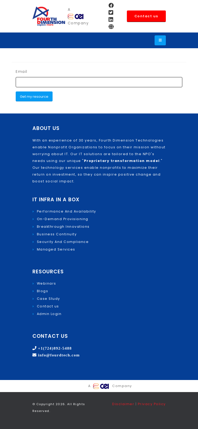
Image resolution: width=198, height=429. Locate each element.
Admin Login (49, 314)
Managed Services (56, 249)
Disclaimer (123, 404)
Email (21, 71)
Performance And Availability (66, 211)
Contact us (146, 16)
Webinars (46, 283)
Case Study (48, 298)
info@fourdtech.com (58, 355)
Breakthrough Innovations (63, 226)
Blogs (42, 291)
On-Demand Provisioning (62, 219)
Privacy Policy (152, 404)
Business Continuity (57, 234)
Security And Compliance (63, 242)
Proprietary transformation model (122, 161)
